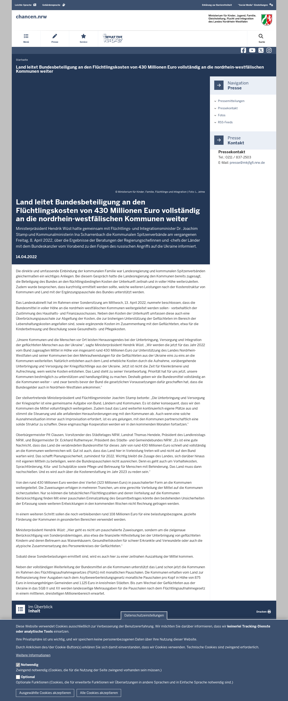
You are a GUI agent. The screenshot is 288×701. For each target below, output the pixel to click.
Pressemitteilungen (231, 101)
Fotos (221, 115)
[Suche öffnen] (261, 39)
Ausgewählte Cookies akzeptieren (45, 693)
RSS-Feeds (225, 122)
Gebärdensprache (53, 4)
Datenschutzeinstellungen (144, 615)
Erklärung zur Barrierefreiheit (217, 5)
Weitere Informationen (33, 655)
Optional (28, 677)
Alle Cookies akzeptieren (99, 693)
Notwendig (29, 665)
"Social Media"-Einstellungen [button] (255, 4)
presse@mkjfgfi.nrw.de (247, 162)
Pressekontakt (228, 108)
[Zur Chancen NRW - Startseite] (31, 16)
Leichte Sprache (25, 4)
